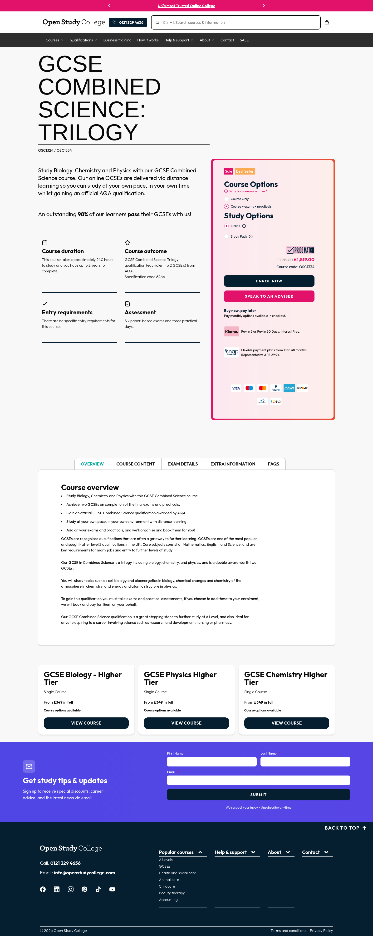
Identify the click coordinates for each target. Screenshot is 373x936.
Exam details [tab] (183, 451)
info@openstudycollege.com (84, 860)
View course (86, 710)
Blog (214, 876)
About (207, 40)
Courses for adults (269, 850)
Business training (117, 40)
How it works (148, 40)
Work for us (311, 856)
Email (173, 760)
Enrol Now (269, 268)
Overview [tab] (92, 451)
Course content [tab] (135, 451)
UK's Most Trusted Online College (186, 5)
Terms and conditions (288, 910)
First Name (177, 741)
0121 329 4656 (65, 851)
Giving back (264, 856)
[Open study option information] (244, 213)
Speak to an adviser (269, 283)
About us (261, 843)
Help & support (179, 40)
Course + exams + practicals (251, 194)
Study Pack (239, 224)
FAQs (215, 883)
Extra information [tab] (233, 451)
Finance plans (222, 870)
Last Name (270, 741)
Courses (55, 40)
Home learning (223, 863)
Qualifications (84, 40)
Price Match (312, 863)
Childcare (173, 870)
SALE (244, 40)
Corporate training (317, 850)
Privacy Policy (321, 910)
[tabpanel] (186, 545)
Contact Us (311, 843)
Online (235, 213)
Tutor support (222, 850)
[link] (86, 687)
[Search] (232, 22)
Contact (227, 40)
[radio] (226, 186)
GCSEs (170, 850)
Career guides (222, 856)
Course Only (240, 186)
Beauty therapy (178, 876)
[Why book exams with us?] (245, 178)
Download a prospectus (274, 863)
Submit (258, 782)
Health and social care (183, 856)
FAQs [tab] (273, 451)
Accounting (174, 883)
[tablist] (186, 451)
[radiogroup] (269, 190)
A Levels (171, 843)
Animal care (175, 863)
